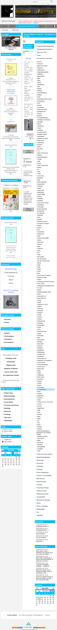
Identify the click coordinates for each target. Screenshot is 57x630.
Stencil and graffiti (43, 238)
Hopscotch (40, 190)
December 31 (41, 296)
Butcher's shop (42, 277)
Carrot (39, 128)
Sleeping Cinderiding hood (45, 286)
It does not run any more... (45, 402)
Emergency (41, 101)
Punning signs (41, 132)
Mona (39, 124)
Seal (38, 412)
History (39, 319)
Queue (39, 196)
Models (39, 219)
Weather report (42, 134)
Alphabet (39, 515)
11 (39, 599)
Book (38, 503)
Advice (39, 105)
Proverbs (39, 463)
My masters (40, 478)
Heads (39, 225)
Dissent (39, 144)
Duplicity (40, 215)
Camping (40, 323)
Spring (39, 381)
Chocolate (40, 207)
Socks (39, 163)
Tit (38, 169)
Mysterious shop (42, 138)
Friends (39, 485)
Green (39, 240)
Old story (40, 310)
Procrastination (42, 93)
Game (39, 227)
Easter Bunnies (42, 209)
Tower (39, 279)
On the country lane (43, 261)
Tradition (40, 198)
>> (52, 591)
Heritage (40, 122)
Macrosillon (41, 76)
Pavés (39, 385)
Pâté (38, 267)
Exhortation (41, 211)
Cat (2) (39, 406)
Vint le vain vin (42, 358)
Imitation (40, 348)
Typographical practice (44, 49)
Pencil (39, 113)
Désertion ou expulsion (44, 360)
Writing (39, 91)
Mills (38, 78)
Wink (39, 440)
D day (39, 300)
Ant (38, 252)
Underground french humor (45, 281)
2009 (39, 418)
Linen (39, 174)
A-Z (38, 151)
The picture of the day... (44, 58)
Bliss (38, 246)
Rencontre (40, 369)
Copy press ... (40, 541)
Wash (39, 269)
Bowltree (40, 178)
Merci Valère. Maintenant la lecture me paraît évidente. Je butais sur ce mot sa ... (44, 559)
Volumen (40, 248)
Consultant (40, 232)
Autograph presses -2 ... (43, 526)
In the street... (41, 362)
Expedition (40, 350)
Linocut (11, 283)
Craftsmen (40, 126)
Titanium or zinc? (42, 304)
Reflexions (40, 234)
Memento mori (41, 331)
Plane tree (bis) (42, 109)
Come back (41, 366)
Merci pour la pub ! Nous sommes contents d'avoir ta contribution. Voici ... (44, 571)
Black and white (42, 66)
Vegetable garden (42, 72)
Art (38, 420)
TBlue (39, 302)
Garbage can (41, 111)
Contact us (7, 439)
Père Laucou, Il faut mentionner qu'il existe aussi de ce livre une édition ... (44, 552)
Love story (40, 176)
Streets (39, 427)
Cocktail (39, 186)
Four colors (40, 283)
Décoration (40, 339)
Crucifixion (40, 107)
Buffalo (39, 95)
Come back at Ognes (44, 275)
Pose (39, 271)
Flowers (39, 398)
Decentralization (42, 157)
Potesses (40, 308)
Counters (40, 379)
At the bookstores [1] (10, 272)
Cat (38, 422)
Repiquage (40, 352)
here (38, 451)
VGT (38, 103)
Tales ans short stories (44, 454)
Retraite (39, 342)
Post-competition (42, 472)
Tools (38, 55)
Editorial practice (42, 494)
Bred (38, 425)
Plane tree (40, 140)
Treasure (40, 64)
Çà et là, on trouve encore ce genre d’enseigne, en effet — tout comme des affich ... (44, 578)
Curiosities (40, 387)
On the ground (41, 259)
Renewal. (40, 442)
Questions (40, 396)
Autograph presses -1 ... (43, 530)
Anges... (39, 333)
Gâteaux (40, 74)
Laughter (40, 449)
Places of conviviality (43, 475)
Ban (38, 273)
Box (38, 230)
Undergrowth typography (45, 46)
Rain (38, 236)
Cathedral (40, 142)
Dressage (40, 335)
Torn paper (40, 257)
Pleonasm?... (41, 438)
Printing (39, 469)
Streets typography (43, 457)
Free (38, 97)
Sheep (39, 88)
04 (39, 597)
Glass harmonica (42, 153)
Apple (39, 373)
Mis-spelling (41, 447)
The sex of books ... (42, 537)
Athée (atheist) (42, 182)
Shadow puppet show (44, 292)
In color (39, 288)
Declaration (41, 325)
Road (39, 290)
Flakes (39, 306)
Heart (39, 147)
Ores (38, 217)
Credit (39, 315)
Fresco (39, 61)
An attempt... (41, 213)
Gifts (38, 410)
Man (38, 180)
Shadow (39, 444)
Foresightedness (42, 117)
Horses (39, 317)
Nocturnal (40, 242)
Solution (39, 313)
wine (38, 416)
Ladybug (40, 130)
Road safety (41, 194)
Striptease (40, 375)
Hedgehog (40, 84)
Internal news (41, 481)
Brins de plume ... (41, 534)
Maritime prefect (42, 436)
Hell (38, 86)
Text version (8, 441)
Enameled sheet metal (44, 99)
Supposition (41, 184)
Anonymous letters (43, 223)
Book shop (40, 377)
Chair (39, 294)
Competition (40, 497)
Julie (38, 161)
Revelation (40, 205)
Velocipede (40, 136)
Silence (39, 155)
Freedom (40, 200)
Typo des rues (41, 52)
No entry (40, 149)
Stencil (11, 280)
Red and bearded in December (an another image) (43, 432)
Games (39, 429)
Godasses (40, 356)
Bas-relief (40, 344)
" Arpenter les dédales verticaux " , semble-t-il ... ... (44, 565)
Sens (39, 391)
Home (39, 327)
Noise (39, 82)
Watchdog (40, 192)
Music (39, 263)
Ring (38, 80)
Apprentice (40, 408)
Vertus (39, 383)
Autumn (39, 346)
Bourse (39, 414)
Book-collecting (42, 506)
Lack (38, 250)
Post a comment (28, 151)
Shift (38, 265)
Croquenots (41, 354)
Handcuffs (42, 389)
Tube (39, 254)
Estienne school (42, 221)
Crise (39, 329)
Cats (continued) (42, 165)
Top (28, 624)
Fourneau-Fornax (42, 488)
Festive (39, 393)
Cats (38, 171)
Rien (38, 337)
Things (39, 159)
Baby (39, 371)
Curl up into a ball (42, 203)
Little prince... (41, 70)
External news (41, 491)
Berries (39, 115)
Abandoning (41, 321)
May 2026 (45, 588)
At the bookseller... (43, 364)
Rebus (39, 167)
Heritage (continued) (43, 120)
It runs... (39, 404)
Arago (39, 188)
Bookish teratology (43, 500)
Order (39, 400)
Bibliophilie (40, 509)
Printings (39, 466)
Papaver (40, 68)
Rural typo (40, 460)
